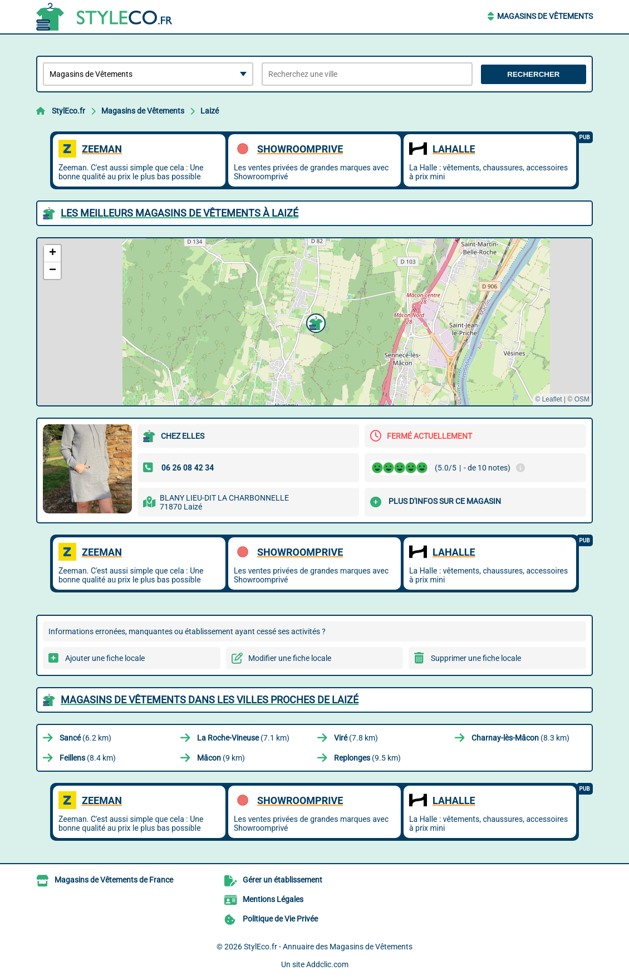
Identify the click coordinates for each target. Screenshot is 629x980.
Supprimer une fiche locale (476, 658)
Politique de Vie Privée (280, 918)
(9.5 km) (367, 757)
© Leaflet (548, 399)
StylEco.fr (68, 110)
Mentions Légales (273, 899)
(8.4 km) (88, 757)
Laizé (209, 110)
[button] (314, 321)
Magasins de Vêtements (545, 16)
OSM (581, 399)
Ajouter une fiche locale (105, 658)
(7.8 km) (356, 737)
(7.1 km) (243, 737)
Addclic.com (327, 964)
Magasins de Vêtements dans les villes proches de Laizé (209, 699)
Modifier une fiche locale (289, 658)
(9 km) (221, 757)
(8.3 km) (520, 737)
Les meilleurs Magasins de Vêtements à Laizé (179, 213)
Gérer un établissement (282, 879)
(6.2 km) (85, 737)
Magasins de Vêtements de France (114, 879)
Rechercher (533, 74)
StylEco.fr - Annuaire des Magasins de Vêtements (328, 946)
